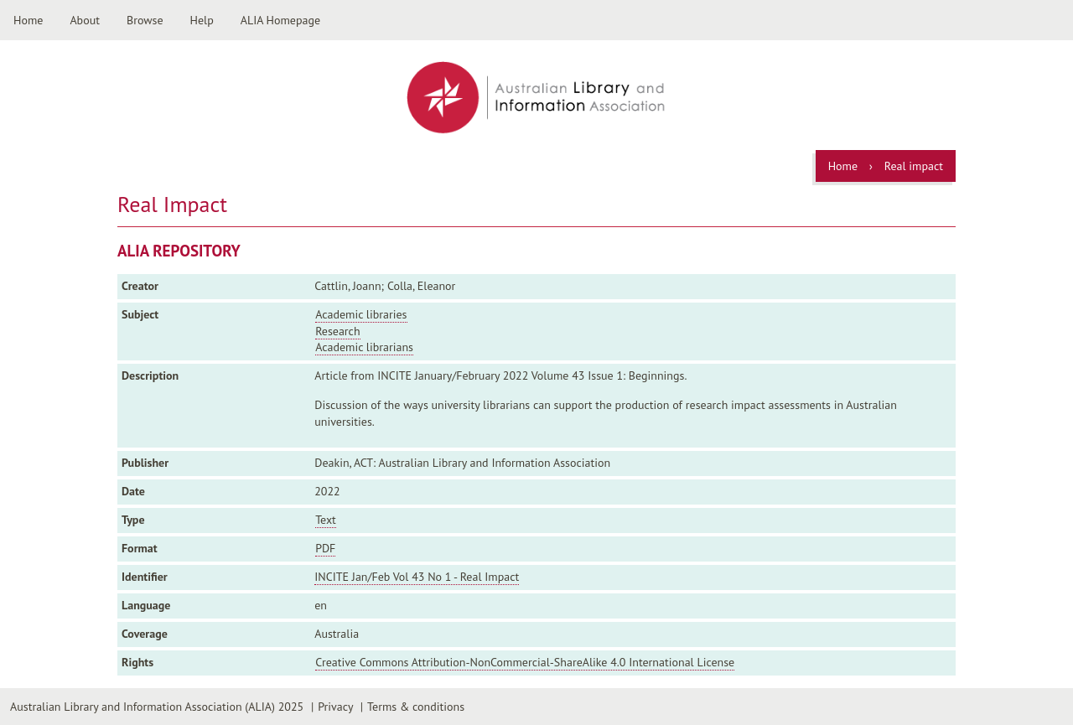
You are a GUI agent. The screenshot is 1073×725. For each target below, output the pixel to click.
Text (325, 519)
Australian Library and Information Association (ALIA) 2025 (156, 706)
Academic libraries (361, 314)
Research (337, 331)
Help (202, 20)
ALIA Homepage (280, 20)
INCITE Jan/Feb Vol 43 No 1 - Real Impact (416, 576)
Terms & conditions (415, 706)
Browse (145, 20)
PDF (325, 548)
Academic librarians (364, 347)
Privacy (335, 706)
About (85, 20)
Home (28, 20)
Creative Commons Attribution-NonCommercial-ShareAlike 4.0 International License (524, 662)
